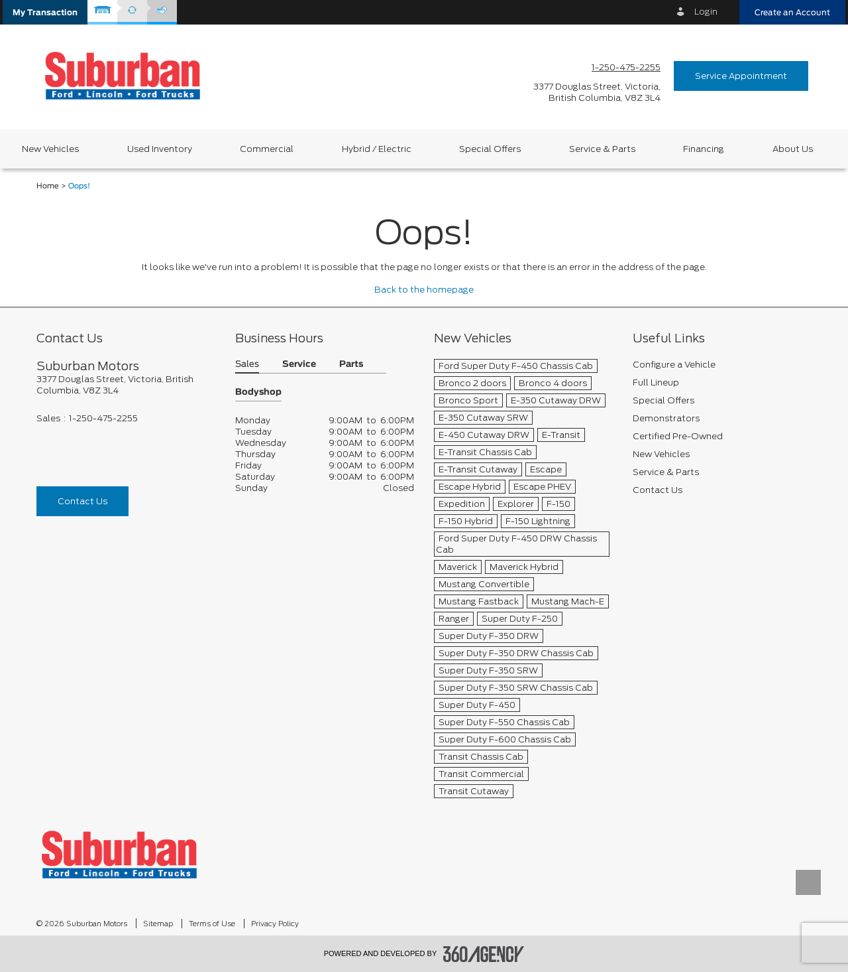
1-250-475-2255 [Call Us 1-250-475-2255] (626, 67)
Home (47, 186)
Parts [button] (351, 364)
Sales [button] (247, 364)
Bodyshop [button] (258, 392)
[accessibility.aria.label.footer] (483, 954)
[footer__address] (125, 385)
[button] (45, 12)
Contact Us (82, 501)
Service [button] (299, 364)
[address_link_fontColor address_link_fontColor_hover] (597, 92)
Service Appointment (741, 76)
